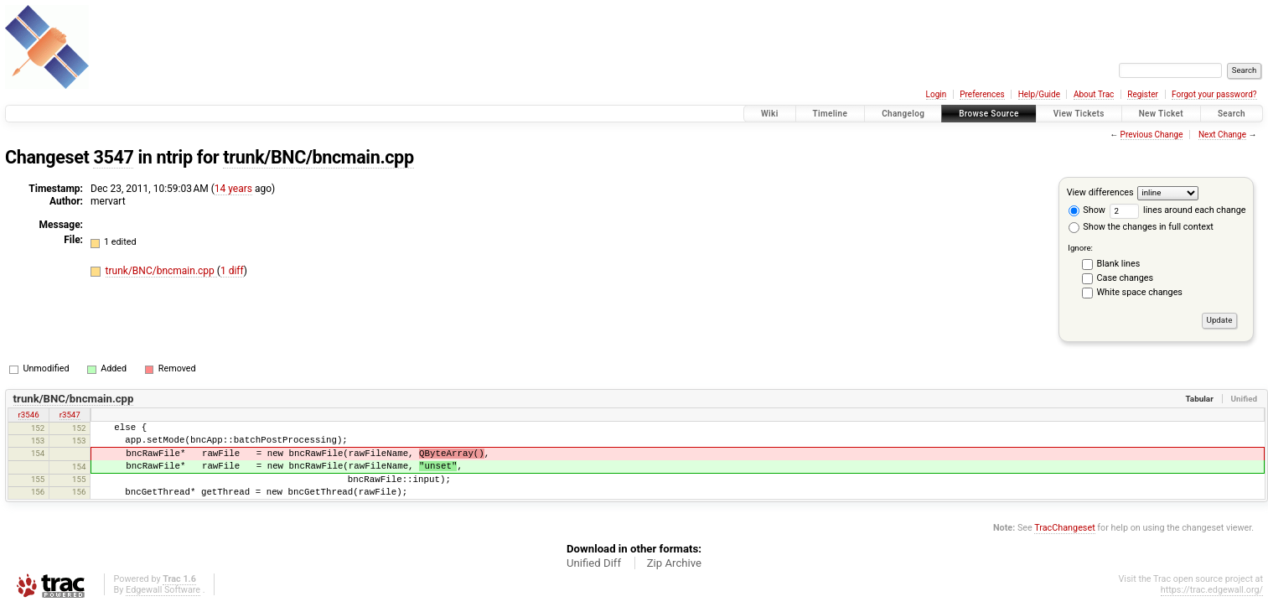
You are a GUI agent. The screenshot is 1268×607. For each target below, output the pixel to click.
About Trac (1094, 94)
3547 (113, 157)
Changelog (903, 113)
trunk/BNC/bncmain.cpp (318, 157)
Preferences (982, 94)
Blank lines (1119, 263)
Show (1087, 210)
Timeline (830, 113)
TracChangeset (1064, 527)
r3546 (28, 414)
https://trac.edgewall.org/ (1212, 589)
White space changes (1140, 292)
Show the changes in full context (1141, 226)
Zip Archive (674, 563)
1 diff (232, 271)
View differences (1100, 192)
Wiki (770, 113)
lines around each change (1178, 210)
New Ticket (1161, 113)
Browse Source (989, 113)
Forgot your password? (1214, 94)
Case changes (1125, 277)
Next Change (1222, 134)
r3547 (70, 414)
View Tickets (1079, 113)
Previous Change (1151, 134)
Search (1231, 113)
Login (936, 94)
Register (1142, 94)
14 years (233, 189)
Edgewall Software (163, 589)
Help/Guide (1039, 94)
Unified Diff (594, 563)
